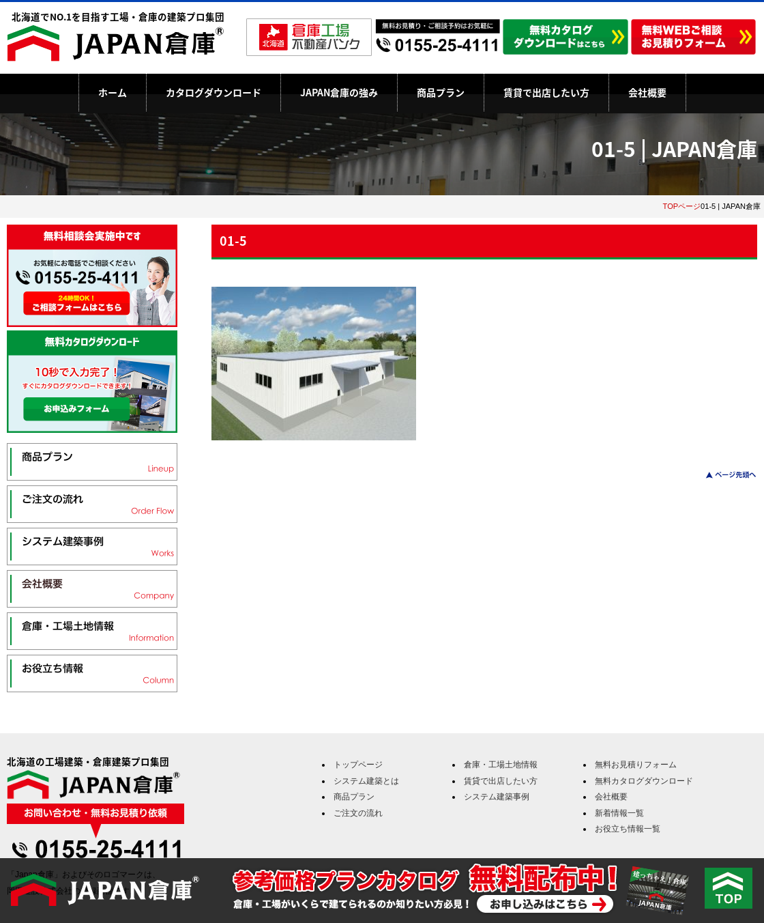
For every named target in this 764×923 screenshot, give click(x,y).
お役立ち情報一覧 (627, 829)
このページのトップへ (722, 475)
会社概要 (647, 92)
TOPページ (682, 206)
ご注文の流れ (358, 813)
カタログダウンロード (213, 92)
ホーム (112, 92)
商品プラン (441, 92)
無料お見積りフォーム (636, 764)
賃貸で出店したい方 (546, 92)
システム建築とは (366, 781)
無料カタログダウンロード (644, 781)
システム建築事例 (496, 796)
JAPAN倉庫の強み (339, 92)
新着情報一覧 (619, 813)
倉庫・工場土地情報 (501, 764)
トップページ (358, 764)
